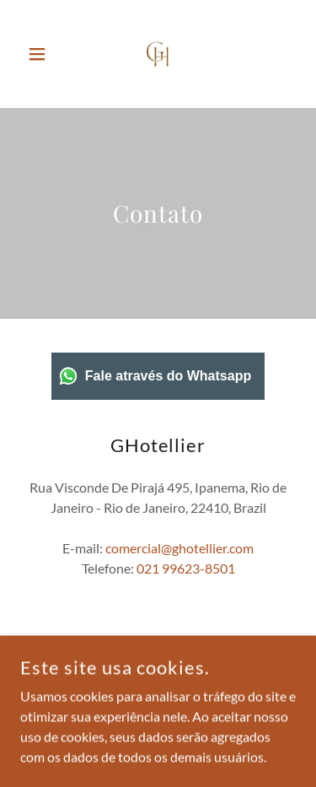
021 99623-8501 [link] (186, 568)
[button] (41, 54)
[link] (157, 54)
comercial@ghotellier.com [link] (179, 548)
